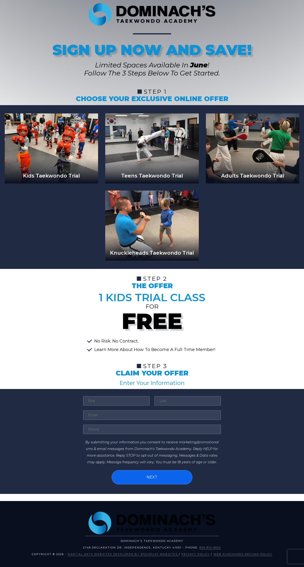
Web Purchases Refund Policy (243, 554)
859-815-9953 (210, 547)
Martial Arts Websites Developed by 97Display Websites (123, 554)
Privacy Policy (195, 554)
